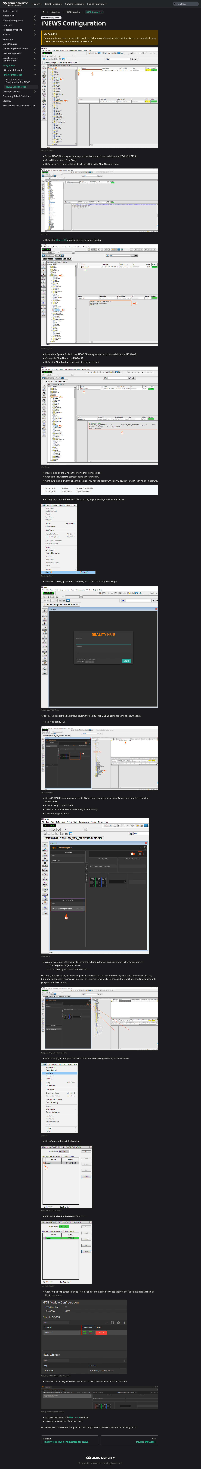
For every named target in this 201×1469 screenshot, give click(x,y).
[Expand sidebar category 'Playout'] (35, 34)
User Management (12, 53)
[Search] (186, 4)
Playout (6, 34)
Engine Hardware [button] (95, 3)
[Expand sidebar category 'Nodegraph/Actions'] (35, 30)
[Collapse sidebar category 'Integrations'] (35, 65)
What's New (8, 15)
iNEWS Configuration (16, 86)
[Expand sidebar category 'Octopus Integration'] (35, 70)
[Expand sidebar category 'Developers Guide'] (35, 91)
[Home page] (43, 12)
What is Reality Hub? (13, 20)
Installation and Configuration (10, 59)
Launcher (7, 25)
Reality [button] (36, 3)
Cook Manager (10, 43)
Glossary (7, 100)
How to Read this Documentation (19, 105)
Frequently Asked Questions (16, 96)
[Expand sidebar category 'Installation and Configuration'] (35, 59)
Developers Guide (11, 91)
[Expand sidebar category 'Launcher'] (35, 25)
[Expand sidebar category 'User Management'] (35, 53)
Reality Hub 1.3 (10, 11)
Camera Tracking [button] (73, 3)
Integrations (9, 65)
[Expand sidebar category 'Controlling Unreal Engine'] (35, 49)
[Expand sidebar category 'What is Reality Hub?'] (35, 20)
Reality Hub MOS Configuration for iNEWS (18, 81)
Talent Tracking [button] (52, 3)
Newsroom (8, 39)
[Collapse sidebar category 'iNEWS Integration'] (35, 75)
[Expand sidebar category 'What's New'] (35, 16)
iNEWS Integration (13, 74)
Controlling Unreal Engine (15, 48)
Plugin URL (61, 240)
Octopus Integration (14, 70)
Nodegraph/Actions (12, 29)
